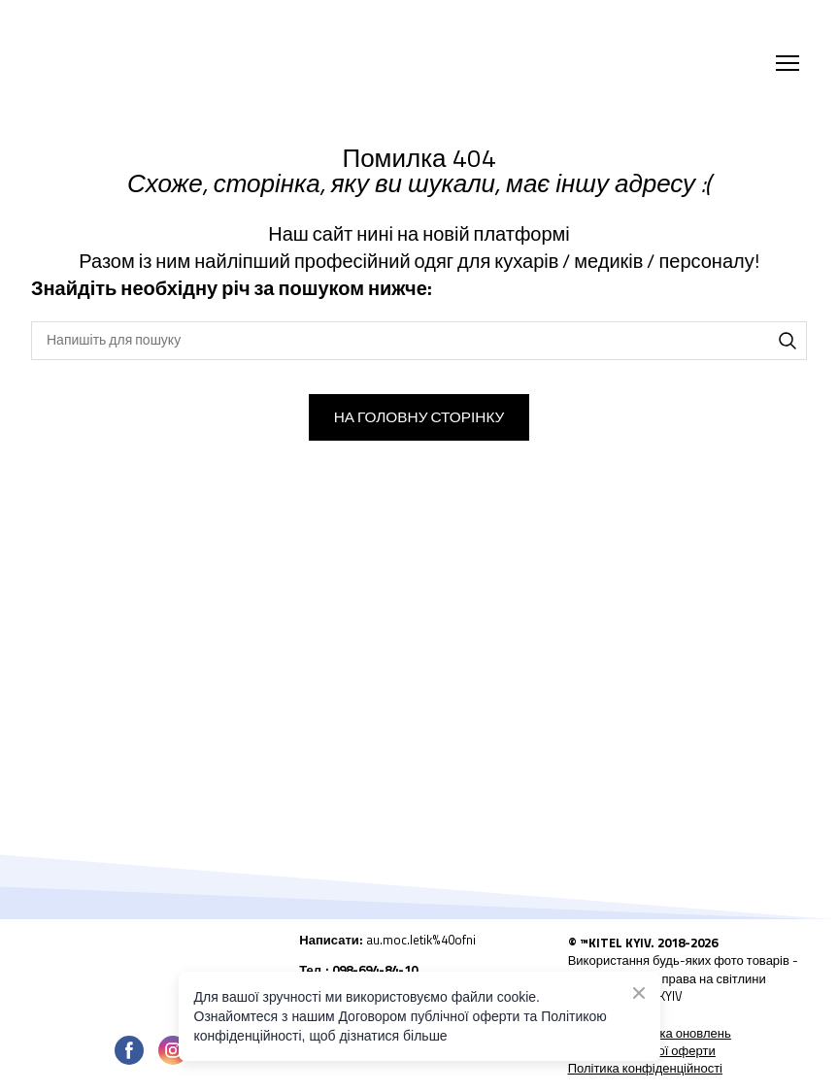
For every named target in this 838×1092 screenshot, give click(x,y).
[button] (787, 340)
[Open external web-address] (418, 946)
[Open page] (150, 976)
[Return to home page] (206, 63)
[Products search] (419, 340)
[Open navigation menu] (787, 63)
